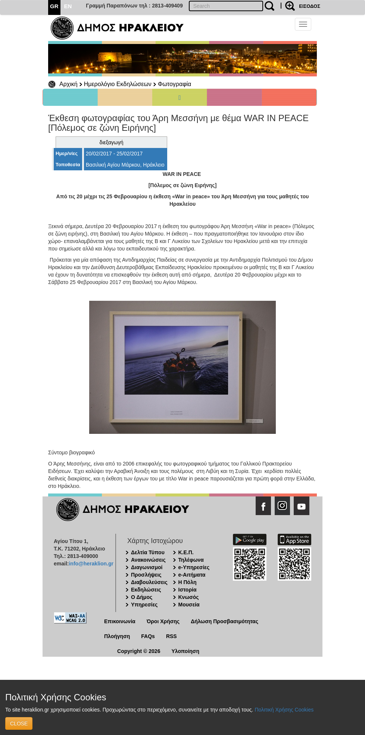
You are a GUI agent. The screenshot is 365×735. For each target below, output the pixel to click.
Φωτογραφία (174, 84)
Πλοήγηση (117, 636)
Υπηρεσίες (144, 605)
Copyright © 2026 (138, 651)
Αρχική (68, 84)
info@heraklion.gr (91, 564)
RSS (171, 636)
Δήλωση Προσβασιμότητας (224, 621)
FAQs (148, 636)
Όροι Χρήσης (163, 621)
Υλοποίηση (185, 651)
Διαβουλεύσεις (149, 582)
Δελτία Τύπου (148, 552)
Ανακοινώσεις (148, 560)
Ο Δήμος (141, 597)
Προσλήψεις (146, 575)
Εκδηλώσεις (146, 590)
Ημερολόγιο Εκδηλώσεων (118, 84)
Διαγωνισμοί (146, 567)
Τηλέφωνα (191, 560)
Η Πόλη (187, 582)
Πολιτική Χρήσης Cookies (284, 710)
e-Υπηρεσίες (194, 567)
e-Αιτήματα (192, 575)
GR (54, 6)
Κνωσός (188, 597)
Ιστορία (187, 590)
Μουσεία (189, 605)
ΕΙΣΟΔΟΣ (309, 6)
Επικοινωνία (119, 621)
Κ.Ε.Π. (186, 552)
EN (68, 6)
